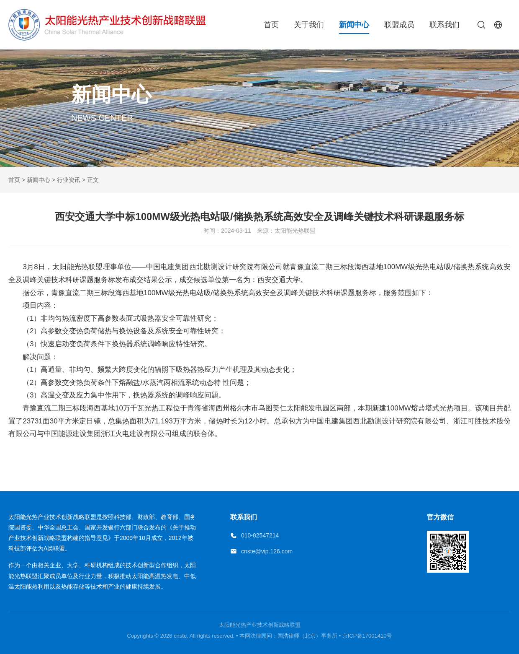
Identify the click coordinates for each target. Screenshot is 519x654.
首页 (271, 25)
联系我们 (444, 25)
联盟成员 (399, 25)
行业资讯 (68, 179)
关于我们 (309, 25)
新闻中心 (354, 25)
